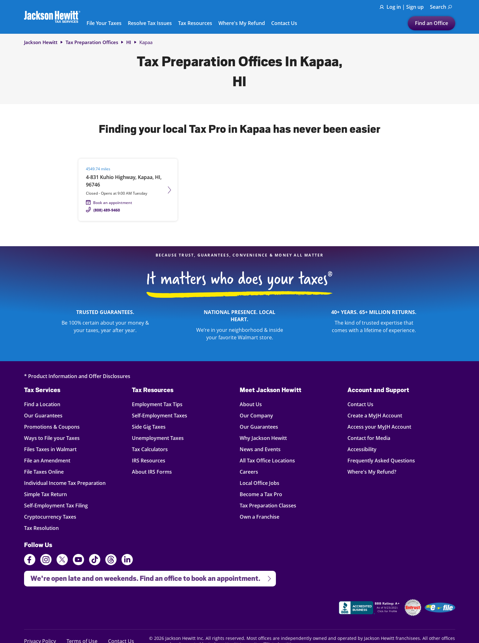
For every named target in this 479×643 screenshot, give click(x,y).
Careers (249, 471)
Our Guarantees (43, 415)
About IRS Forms (152, 471)
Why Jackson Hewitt (263, 437)
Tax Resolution (41, 527)
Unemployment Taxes (158, 437)
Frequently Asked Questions (381, 460)
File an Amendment (47, 460)
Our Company (256, 415)
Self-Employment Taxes (159, 415)
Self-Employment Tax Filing (56, 505)
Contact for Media (368, 437)
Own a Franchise (259, 516)
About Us (251, 404)
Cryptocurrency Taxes (50, 516)
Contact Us (284, 23)
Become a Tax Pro (261, 494)
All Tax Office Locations (267, 460)
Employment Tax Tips (157, 404)
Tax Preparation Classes (268, 505)
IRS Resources (148, 460)
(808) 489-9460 (106, 210)
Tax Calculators (150, 449)
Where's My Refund (241, 23)
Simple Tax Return (45, 494)
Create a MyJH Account (374, 415)
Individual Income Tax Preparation (65, 482)
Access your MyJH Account (379, 426)
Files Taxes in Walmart (50, 449)
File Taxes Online (44, 471)
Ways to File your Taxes (52, 437)
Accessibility (362, 449)
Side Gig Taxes (149, 426)
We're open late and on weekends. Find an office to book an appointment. (148, 576)
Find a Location (42, 404)
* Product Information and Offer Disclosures (77, 376)
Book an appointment (112, 202)
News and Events (260, 449)
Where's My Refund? (371, 471)
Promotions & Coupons (52, 426)
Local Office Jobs (259, 482)
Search (441, 6)
